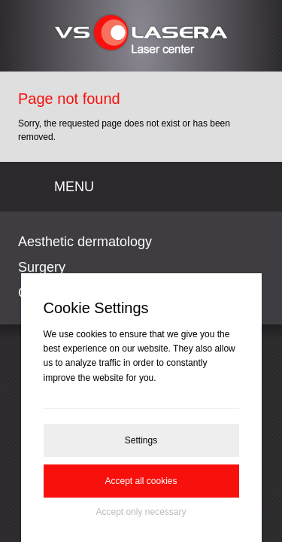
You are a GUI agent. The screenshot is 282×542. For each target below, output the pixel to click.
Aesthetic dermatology (85, 241)
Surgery (41, 267)
